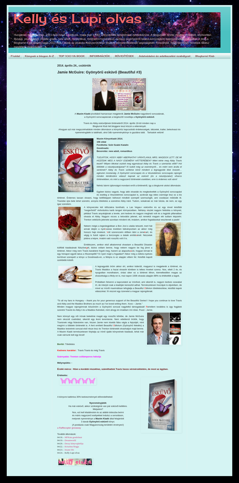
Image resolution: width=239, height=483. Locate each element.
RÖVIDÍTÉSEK (124, 56)
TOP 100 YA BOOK (72, 56)
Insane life (69, 449)
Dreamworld (70, 440)
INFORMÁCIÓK (100, 56)
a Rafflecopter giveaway (69, 428)
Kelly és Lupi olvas (77, 18)
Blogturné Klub (204, 56)
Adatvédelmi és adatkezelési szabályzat (164, 56)
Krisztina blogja (72, 446)
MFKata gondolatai (73, 437)
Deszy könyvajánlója (74, 443)
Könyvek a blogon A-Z (39, 56)
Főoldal (15, 56)
